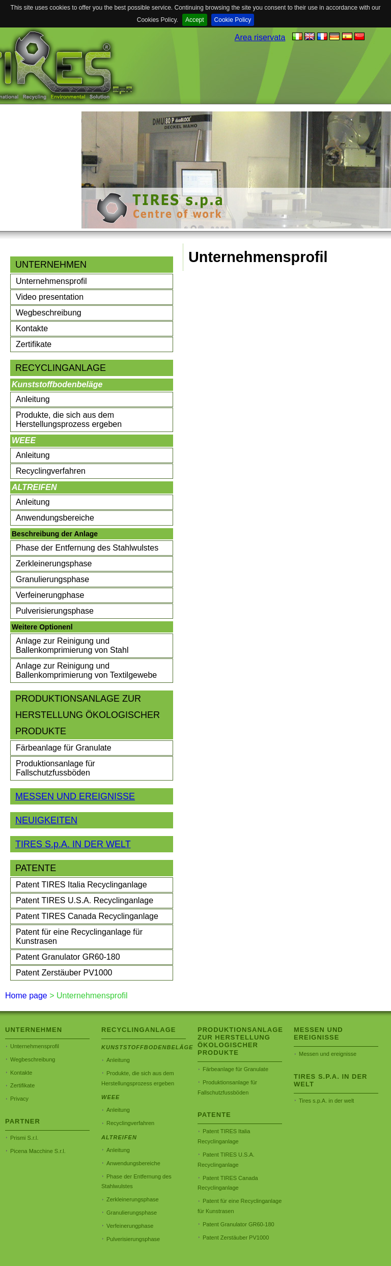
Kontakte (32, 328)
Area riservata (260, 37)
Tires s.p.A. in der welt (326, 1101)
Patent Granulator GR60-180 (68, 957)
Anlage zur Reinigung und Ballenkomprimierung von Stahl (72, 645)
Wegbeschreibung (48, 312)
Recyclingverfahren (51, 471)
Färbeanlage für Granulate (63, 747)
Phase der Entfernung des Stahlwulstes (87, 547)
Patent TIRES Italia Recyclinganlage (81, 884)
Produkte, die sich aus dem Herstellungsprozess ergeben (69, 419)
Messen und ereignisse (327, 1054)
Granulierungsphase (52, 579)
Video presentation (49, 297)
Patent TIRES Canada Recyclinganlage (87, 916)
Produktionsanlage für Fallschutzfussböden (55, 768)
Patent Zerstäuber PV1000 (64, 972)
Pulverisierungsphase (55, 611)
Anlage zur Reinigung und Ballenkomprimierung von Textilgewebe (86, 670)
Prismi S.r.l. (24, 1138)
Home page (26, 995)
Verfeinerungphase (50, 595)
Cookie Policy (233, 19)
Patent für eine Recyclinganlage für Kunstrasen (79, 936)
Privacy (19, 1099)
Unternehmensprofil (51, 281)
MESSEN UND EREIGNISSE (75, 796)
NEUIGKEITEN (46, 820)
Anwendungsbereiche (55, 517)
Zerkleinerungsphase (54, 563)
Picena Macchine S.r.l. (38, 1151)
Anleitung (33, 399)
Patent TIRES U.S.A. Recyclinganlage (84, 900)
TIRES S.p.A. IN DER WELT (73, 844)
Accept (194, 19)
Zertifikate (33, 344)
